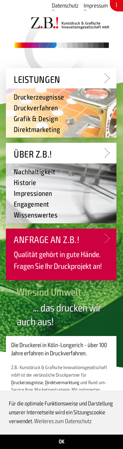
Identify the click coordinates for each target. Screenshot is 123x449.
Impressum (96, 5)
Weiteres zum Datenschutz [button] (63, 421)
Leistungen (37, 79)
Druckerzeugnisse (27, 382)
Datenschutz (65, 5)
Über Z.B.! (33, 154)
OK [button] (61, 442)
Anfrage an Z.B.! (46, 240)
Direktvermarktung (62, 382)
